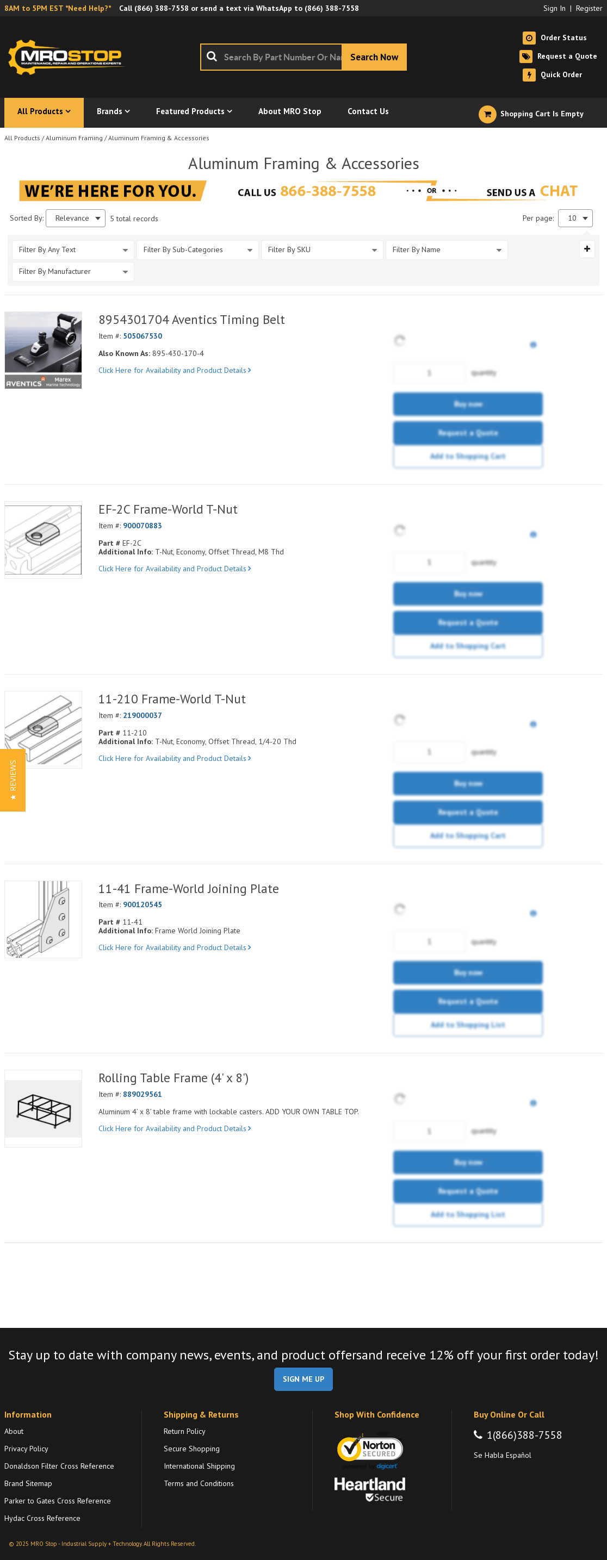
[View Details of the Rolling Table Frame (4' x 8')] (43, 1108)
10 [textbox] (572, 218)
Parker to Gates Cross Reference (57, 1501)
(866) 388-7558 (161, 8)
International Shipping (199, 1466)
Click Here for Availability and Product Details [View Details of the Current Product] (174, 370)
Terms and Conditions (199, 1483)
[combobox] (303, 57)
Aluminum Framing (74, 138)
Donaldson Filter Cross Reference (59, 1466)
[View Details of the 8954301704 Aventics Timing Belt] (43, 350)
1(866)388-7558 (524, 1435)
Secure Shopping (192, 1448)
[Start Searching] (374, 57)
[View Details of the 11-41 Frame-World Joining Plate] (43, 919)
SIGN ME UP (303, 1379)
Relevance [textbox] (72, 218)
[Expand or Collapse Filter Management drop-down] (587, 249)
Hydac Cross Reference (42, 1518)
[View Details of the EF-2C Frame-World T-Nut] (43, 540)
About (13, 1431)
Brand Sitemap (28, 1483)
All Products (22, 138)
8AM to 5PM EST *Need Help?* (57, 8)
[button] (13, 780)
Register (589, 8)
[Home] (69, 57)
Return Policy (185, 1431)
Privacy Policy (26, 1448)
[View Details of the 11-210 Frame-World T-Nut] (43, 729)
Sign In (554, 8)
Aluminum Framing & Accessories (158, 138)
